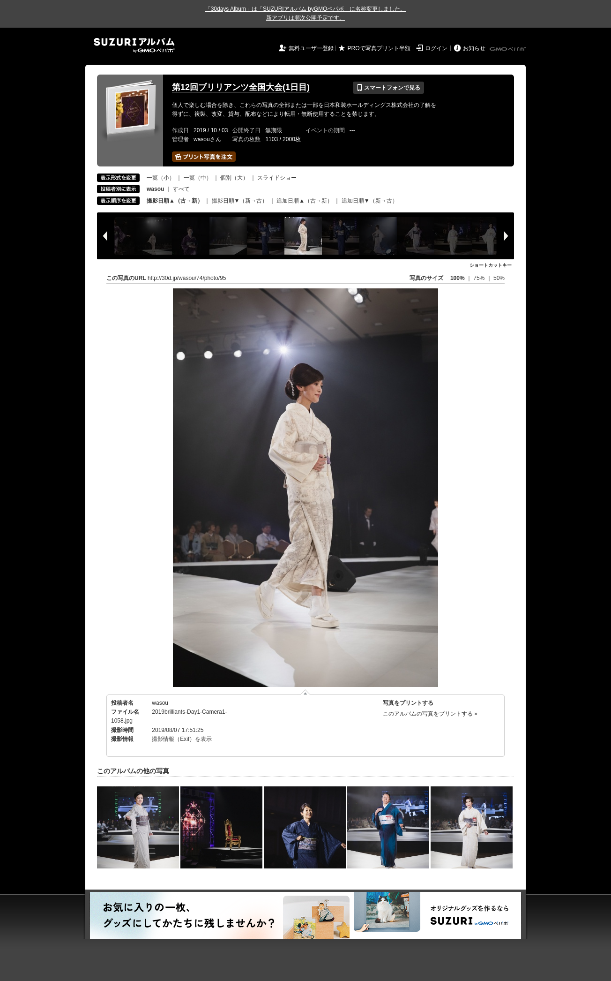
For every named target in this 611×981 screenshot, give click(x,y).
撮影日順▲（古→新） (175, 200)
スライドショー (277, 177)
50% (499, 278)
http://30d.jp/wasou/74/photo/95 (187, 278)
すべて (181, 189)
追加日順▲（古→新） (304, 200)
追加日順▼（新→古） (370, 200)
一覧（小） (161, 177)
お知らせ (474, 48)
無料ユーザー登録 (311, 48)
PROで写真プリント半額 (379, 48)
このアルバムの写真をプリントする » (430, 713)
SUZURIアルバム (134, 45)
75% (479, 278)
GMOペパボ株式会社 (508, 49)
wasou (160, 703)
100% (457, 278)
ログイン (436, 48)
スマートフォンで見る (388, 88)
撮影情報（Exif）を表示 (182, 739)
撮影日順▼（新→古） (240, 200)
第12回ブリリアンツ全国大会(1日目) (241, 87)
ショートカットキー (490, 265)
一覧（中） (198, 177)
